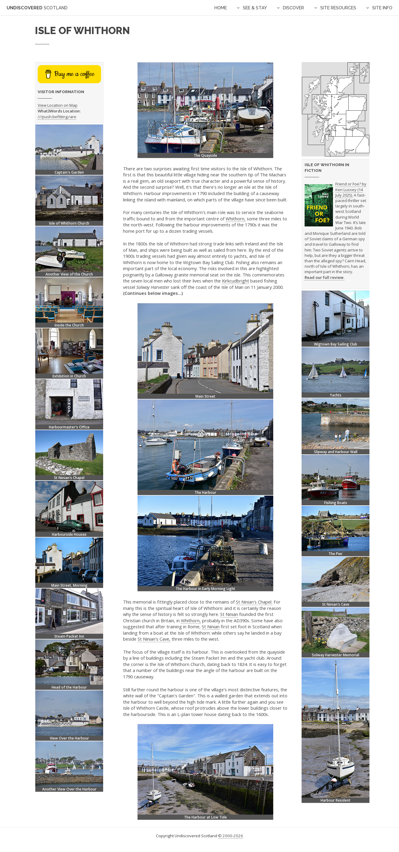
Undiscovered (37, 7)
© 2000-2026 (230, 835)
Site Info (382, 7)
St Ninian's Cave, (154, 639)
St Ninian (229, 614)
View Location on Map (58, 105)
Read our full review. (324, 277)
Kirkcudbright (235, 281)
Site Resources (338, 7)
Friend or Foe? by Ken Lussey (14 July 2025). (350, 189)
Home (220, 7)
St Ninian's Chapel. (254, 602)
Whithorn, (235, 219)
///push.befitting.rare (57, 116)
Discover (293, 7)
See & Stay (255, 7)
